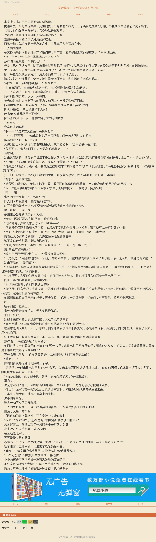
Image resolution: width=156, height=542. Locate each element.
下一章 (140, 14)
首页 (47, 14)
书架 (109, 14)
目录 (78, 14)
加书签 (109, 504)
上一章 (15, 14)
